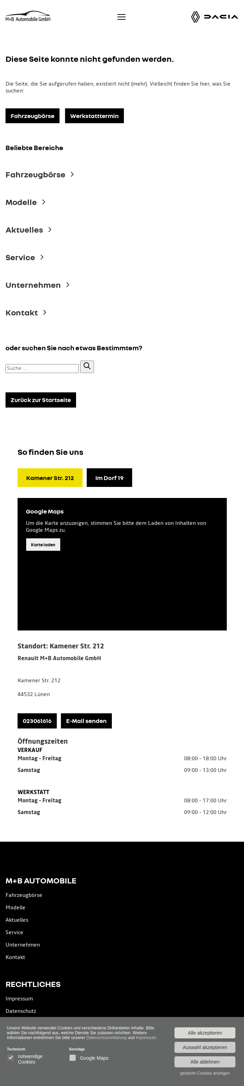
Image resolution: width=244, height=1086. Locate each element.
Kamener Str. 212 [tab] (50, 477)
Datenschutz (21, 1011)
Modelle (15, 908)
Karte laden (43, 544)
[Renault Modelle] (195, 17)
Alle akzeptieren (205, 1033)
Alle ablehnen (205, 1062)
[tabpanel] (122, 732)
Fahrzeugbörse (24, 895)
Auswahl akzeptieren (205, 1047)
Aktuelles (17, 920)
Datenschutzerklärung (106, 1037)
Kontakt (15, 957)
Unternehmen (23, 945)
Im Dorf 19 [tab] (109, 477)
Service (14, 933)
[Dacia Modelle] (221, 17)
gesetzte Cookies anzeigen (205, 1073)
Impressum (19, 999)
